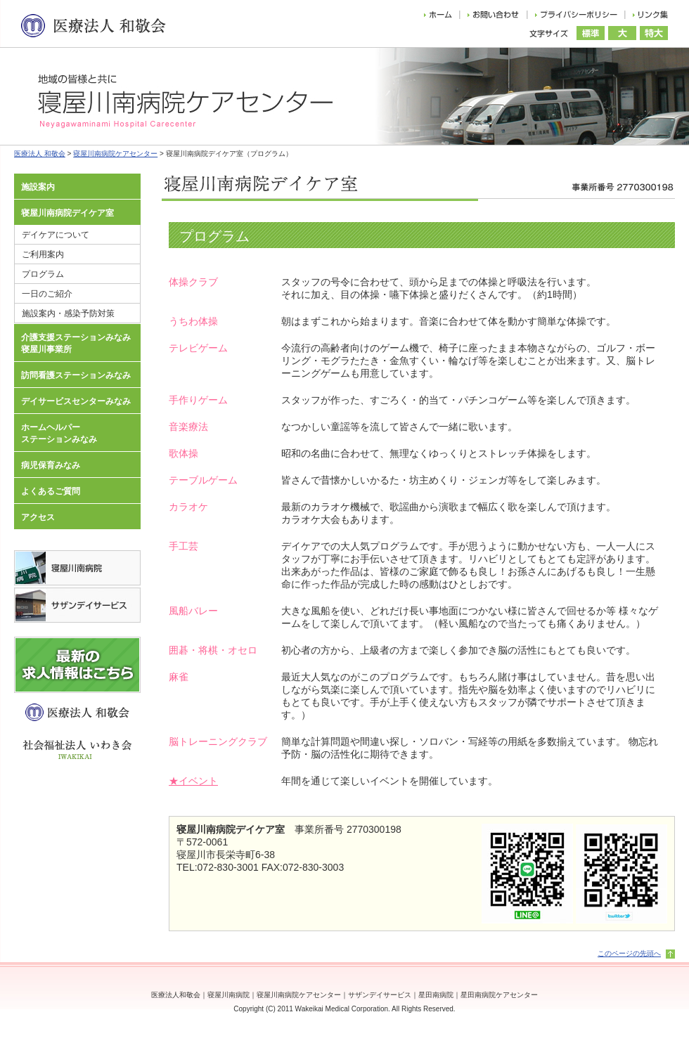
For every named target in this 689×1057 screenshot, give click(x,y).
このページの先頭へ (629, 953)
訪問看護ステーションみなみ (76, 375)
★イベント (193, 780)
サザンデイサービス (379, 995)
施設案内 (38, 187)
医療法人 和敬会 (39, 153)
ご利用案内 (43, 254)
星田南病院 (435, 995)
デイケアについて (55, 235)
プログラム (43, 274)
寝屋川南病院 (228, 995)
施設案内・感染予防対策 (68, 313)
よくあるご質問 (50, 491)
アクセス (38, 517)
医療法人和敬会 (175, 995)
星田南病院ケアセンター (499, 995)
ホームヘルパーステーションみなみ (59, 433)
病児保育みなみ (50, 465)
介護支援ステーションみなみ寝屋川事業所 (76, 343)
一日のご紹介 (47, 294)
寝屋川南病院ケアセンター (115, 153)
